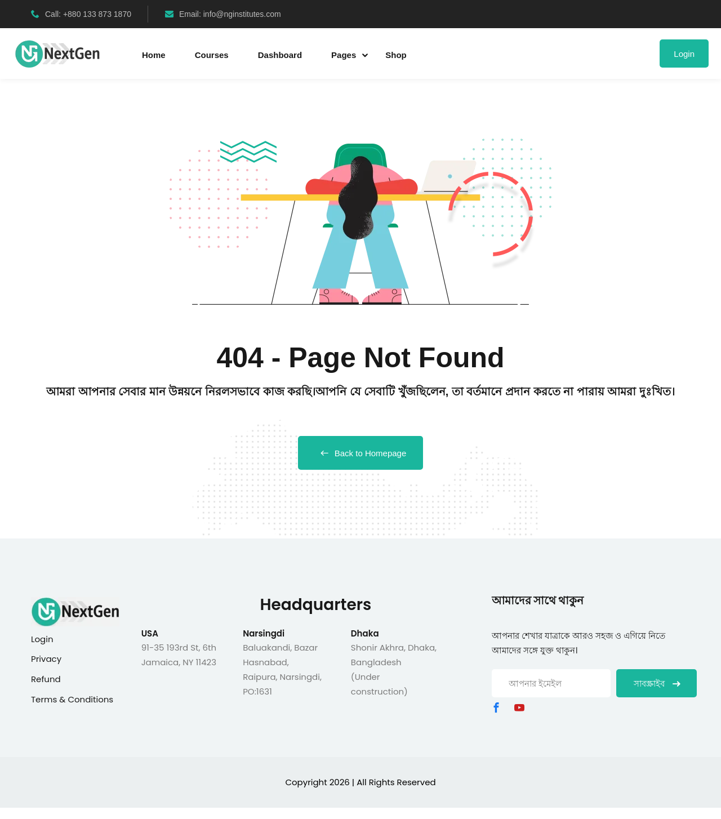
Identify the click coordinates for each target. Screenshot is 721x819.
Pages (343, 55)
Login (684, 54)
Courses (212, 55)
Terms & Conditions (72, 699)
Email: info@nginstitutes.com (223, 14)
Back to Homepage (361, 453)
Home (154, 55)
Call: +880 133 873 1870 (81, 14)
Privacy (46, 659)
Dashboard (280, 55)
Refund (46, 679)
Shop (396, 55)
